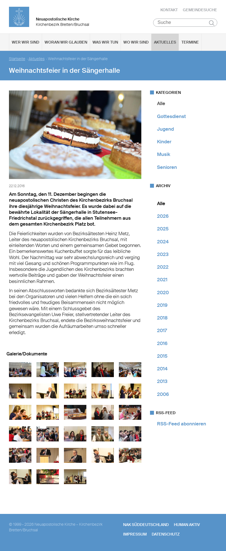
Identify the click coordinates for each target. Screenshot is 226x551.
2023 (163, 254)
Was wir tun (105, 42)
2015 (162, 356)
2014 (162, 369)
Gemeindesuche (200, 9)
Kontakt (169, 9)
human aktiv (187, 524)
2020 (163, 292)
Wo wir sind (136, 42)
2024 (163, 242)
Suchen (212, 23)
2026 (163, 216)
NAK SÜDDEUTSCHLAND (146, 524)
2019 (162, 305)
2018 (162, 318)
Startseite (17, 59)
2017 (162, 331)
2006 (163, 394)
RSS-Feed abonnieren (181, 424)
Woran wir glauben (66, 42)
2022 (163, 267)
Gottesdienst (171, 116)
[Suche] (185, 23)
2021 (162, 280)
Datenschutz (166, 534)
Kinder (164, 142)
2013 (162, 381)
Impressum (135, 534)
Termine (190, 42)
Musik (163, 154)
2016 (162, 343)
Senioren (167, 167)
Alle (161, 104)
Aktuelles (165, 42)
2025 (163, 229)
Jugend (165, 129)
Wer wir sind (25, 42)
